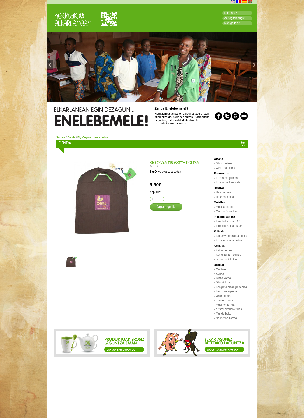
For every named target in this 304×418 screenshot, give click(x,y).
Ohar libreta (223, 296)
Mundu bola (223, 313)
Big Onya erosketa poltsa (92, 137)
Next (254, 67)
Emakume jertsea (227, 178)
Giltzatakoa (223, 282)
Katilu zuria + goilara (228, 254)
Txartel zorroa (224, 300)
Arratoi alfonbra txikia (229, 309)
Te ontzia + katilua (227, 259)
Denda (71, 137)
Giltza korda (223, 278)
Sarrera (61, 137)
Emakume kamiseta (228, 182)
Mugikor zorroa (225, 304)
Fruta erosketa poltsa (229, 240)
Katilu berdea (224, 250)
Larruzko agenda (226, 291)
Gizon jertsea (224, 163)
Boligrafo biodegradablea (231, 287)
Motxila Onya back (227, 211)
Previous (50, 67)
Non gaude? (232, 23)
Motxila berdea (225, 207)
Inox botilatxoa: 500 (228, 221)
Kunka (220, 273)
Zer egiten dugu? (235, 18)
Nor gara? (230, 12)
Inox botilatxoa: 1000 (229, 225)
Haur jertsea (223, 192)
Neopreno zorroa (226, 318)
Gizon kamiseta (225, 168)
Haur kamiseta (225, 196)
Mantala (221, 269)
